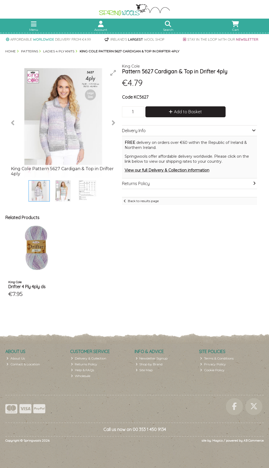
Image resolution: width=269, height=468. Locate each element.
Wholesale (80, 376)
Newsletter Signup (152, 358)
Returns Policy (84, 364)
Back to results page (143, 201)
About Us (15, 358)
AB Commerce (253, 440)
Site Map (144, 370)
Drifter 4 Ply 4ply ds (27, 286)
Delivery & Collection (88, 358)
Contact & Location (23, 364)
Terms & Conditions (217, 358)
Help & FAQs (82, 370)
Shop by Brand (149, 364)
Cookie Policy (212, 370)
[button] (113, 73)
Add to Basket (185, 111)
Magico (217, 440)
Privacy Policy (213, 364)
